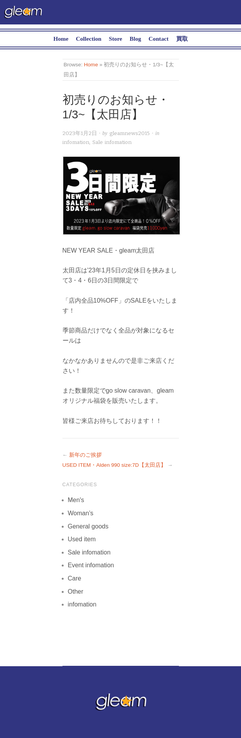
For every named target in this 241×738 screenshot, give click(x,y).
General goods (88, 526)
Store (115, 38)
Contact (158, 38)
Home (60, 38)
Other (75, 591)
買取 (182, 38)
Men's (76, 500)
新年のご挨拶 (85, 455)
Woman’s (81, 513)
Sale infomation (112, 142)
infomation (75, 142)
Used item (82, 539)
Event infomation (91, 565)
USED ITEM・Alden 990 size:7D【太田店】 (114, 465)
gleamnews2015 (129, 133)
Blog (135, 38)
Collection (88, 38)
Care (74, 578)
